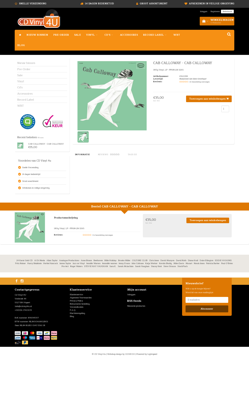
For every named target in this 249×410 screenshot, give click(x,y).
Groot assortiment (154, 4)
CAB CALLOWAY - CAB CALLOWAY (46, 144)
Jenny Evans (124, 312)
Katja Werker (151, 312)
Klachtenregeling (77, 362)
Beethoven (98, 309)
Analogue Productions (69, 309)
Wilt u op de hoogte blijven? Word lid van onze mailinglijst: (200, 339)
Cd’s (109, 35)
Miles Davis (178, 312)
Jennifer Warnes (93, 312)
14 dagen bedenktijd (99, 4)
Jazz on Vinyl (79, 312)
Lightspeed (152, 402)
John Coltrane (138, 312)
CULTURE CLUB (139, 309)
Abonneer (207, 357)
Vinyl (92, 35)
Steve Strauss (169, 315)
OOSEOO (130, 402)
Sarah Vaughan (142, 315)
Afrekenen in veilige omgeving (211, 4)
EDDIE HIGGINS (223, 309)
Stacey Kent (156, 315)
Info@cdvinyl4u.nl (23, 355)
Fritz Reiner (20, 312)
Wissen (41, 137)
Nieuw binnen (37, 35)
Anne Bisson (86, 309)
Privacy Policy (76, 349)
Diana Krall (193, 309)
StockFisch (182, 315)
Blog (21, 45)
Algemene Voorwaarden (81, 346)
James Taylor (65, 312)
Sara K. (112, 315)
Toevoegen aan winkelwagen (209, 99)
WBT (176, 35)
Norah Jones (199, 312)
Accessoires (129, 35)
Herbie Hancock (50, 312)
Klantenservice (76, 343)
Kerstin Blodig (165, 312)
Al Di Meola (39, 309)
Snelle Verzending (32, 4)
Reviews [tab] (108, 154)
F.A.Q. (73, 358)
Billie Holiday (110, 309)
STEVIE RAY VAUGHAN (96, 315)
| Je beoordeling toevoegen (199, 81)
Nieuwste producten (136, 354)
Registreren (215, 11)
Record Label (155, 35)
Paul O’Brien (227, 312)
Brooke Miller (124, 309)
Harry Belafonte (34, 312)
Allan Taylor (52, 309)
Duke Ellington (206, 309)
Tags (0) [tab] (132, 154)
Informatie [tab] (82, 154)
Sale (77, 35)
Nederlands (227, 11)
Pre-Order (61, 35)
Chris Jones (154, 309)
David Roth (181, 309)
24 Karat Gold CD (24, 309)
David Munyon (167, 309)
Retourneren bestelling (80, 352)
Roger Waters (76, 315)
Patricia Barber (213, 312)
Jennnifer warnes (109, 312)
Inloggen (203, 11)
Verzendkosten (76, 355)
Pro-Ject (65, 315)
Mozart (189, 312)
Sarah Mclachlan (125, 315)
